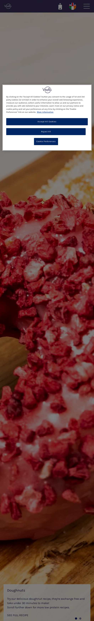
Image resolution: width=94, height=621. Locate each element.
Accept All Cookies (47, 121)
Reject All (46, 131)
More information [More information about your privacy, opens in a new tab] (45, 112)
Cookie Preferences (46, 141)
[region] (47, 118)
